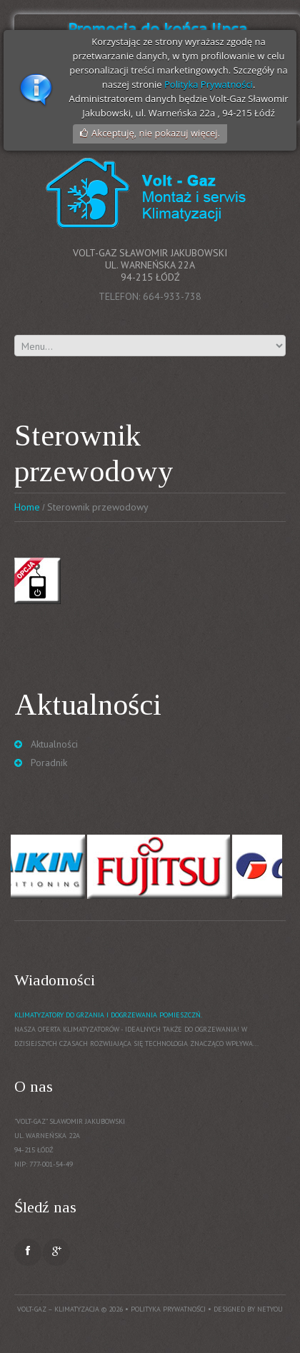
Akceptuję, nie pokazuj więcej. (155, 132)
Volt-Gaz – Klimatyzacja (58, 1309)
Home (27, 507)
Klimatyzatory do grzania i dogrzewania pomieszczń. (108, 1015)
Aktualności (54, 744)
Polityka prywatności (168, 1309)
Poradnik (49, 762)
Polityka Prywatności (208, 84)
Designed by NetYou (248, 1309)
